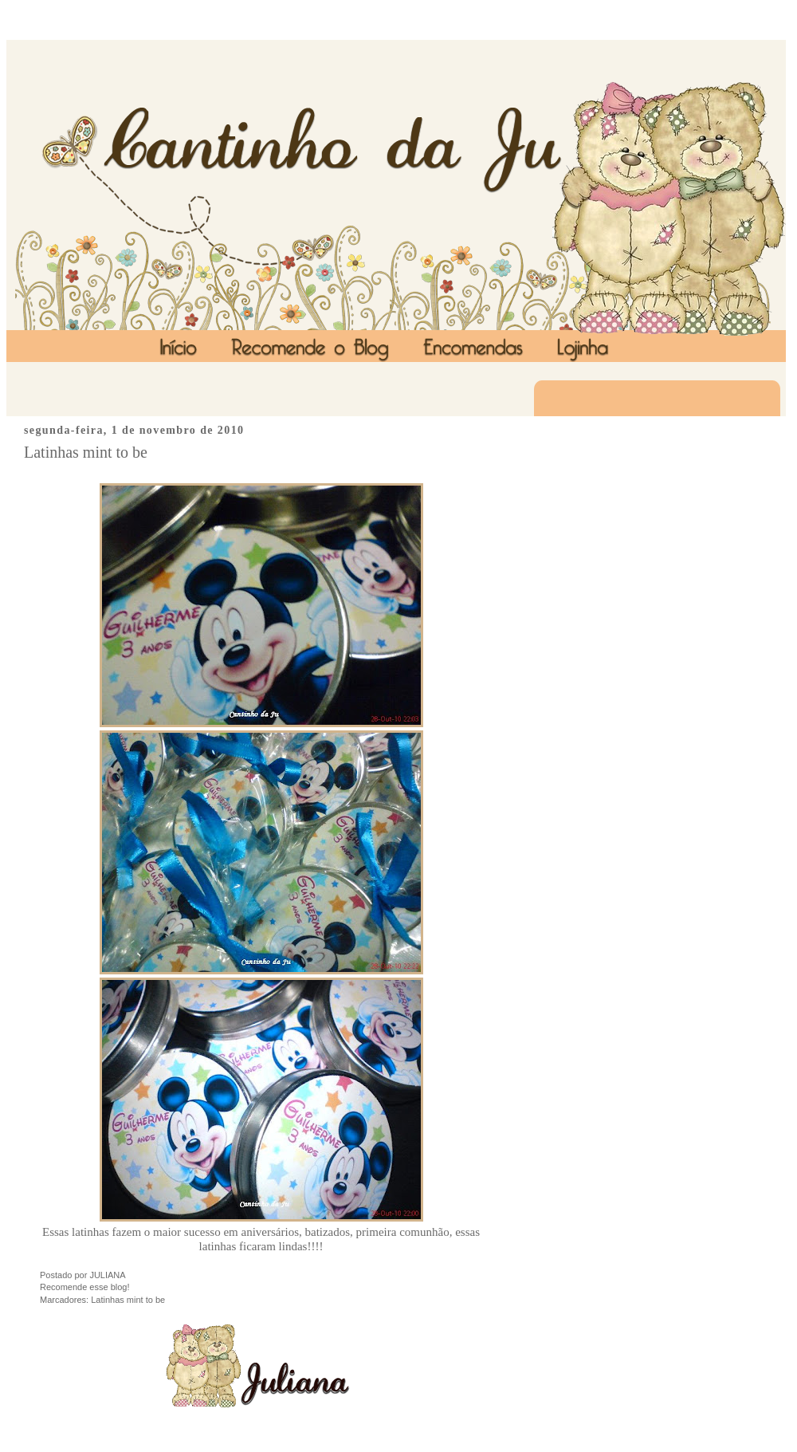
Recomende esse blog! (85, 1287)
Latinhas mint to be (85, 452)
